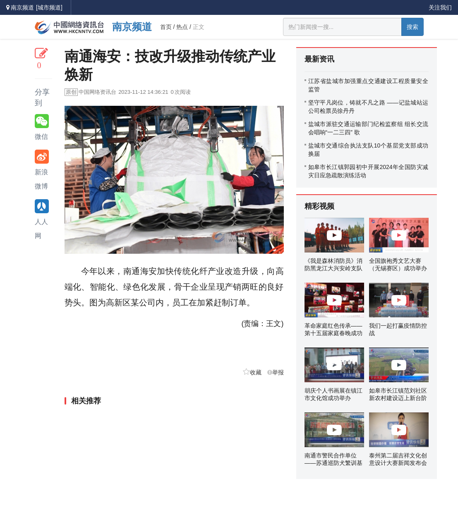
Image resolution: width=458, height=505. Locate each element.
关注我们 (440, 7)
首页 (166, 27)
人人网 (42, 219)
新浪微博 (42, 170)
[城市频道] (49, 7)
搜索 (412, 27)
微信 (42, 127)
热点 (182, 27)
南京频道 (132, 26)
